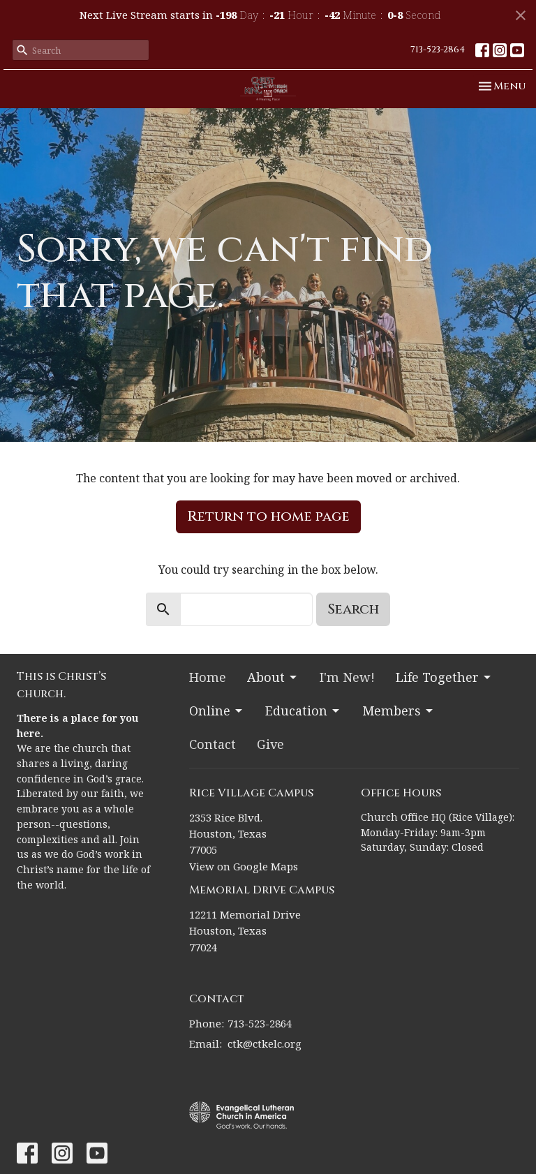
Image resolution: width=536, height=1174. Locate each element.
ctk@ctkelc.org (265, 1043)
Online (216, 710)
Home (207, 677)
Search (353, 609)
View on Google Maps (243, 866)
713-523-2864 (437, 49)
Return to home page (268, 516)
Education (303, 710)
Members (398, 710)
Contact (212, 744)
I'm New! (347, 677)
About (273, 677)
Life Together (444, 677)
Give (270, 744)
